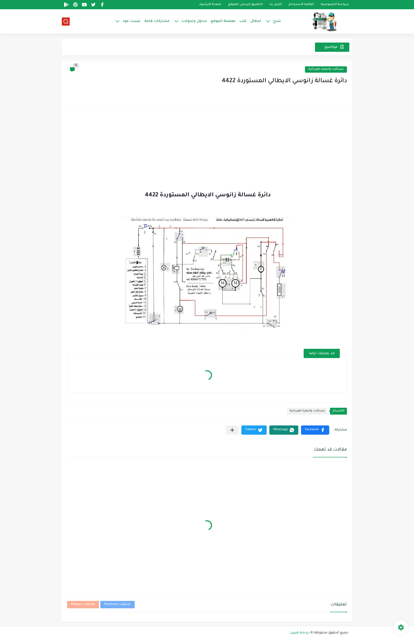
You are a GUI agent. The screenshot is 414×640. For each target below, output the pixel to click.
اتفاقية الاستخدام (301, 4)
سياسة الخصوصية (335, 4)
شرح (277, 21)
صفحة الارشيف (210, 4)
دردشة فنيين (300, 633)
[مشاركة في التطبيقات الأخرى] (232, 430)
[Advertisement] (207, 151)
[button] (315, 430)
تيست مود (131, 21)
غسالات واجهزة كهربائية (326, 69)
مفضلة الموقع (223, 21)
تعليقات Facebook (117, 604)
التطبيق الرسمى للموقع (245, 4)
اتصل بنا (276, 4)
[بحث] (66, 21)
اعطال (255, 21)
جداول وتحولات (194, 21)
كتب (242, 21)
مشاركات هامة (157, 21)
